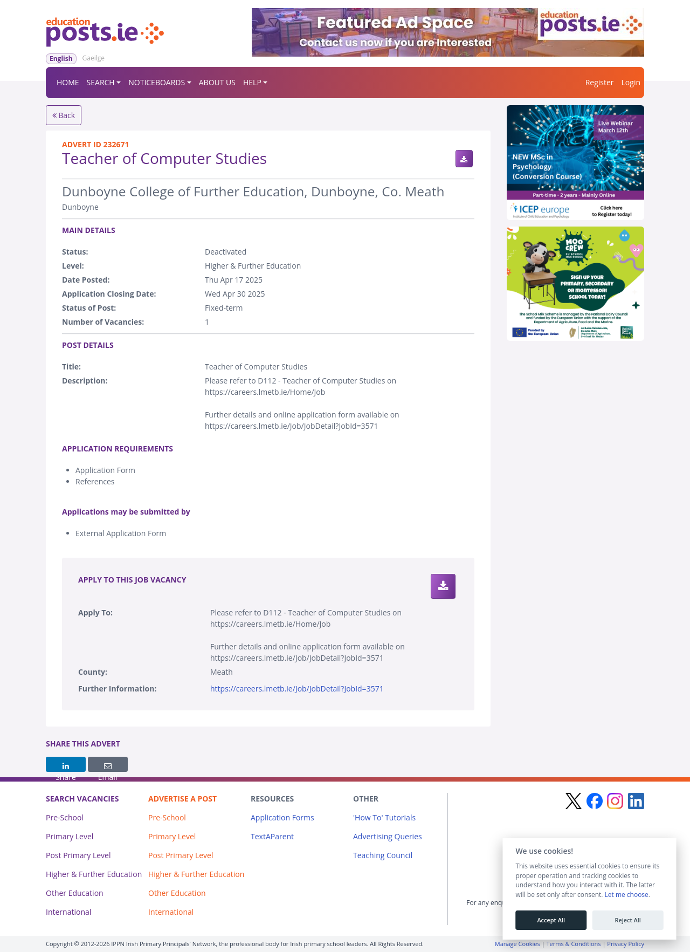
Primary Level (69, 836)
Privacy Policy (625, 944)
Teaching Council (382, 855)
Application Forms (282, 817)
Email (108, 767)
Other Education (75, 893)
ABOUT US (217, 82)
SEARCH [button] (101, 82)
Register (599, 82)
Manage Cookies (517, 944)
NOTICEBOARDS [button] (156, 82)
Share (66, 767)
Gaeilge (93, 58)
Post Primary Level (78, 855)
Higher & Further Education (94, 874)
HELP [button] (252, 82)
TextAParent (272, 836)
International (68, 912)
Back (63, 115)
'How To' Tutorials (384, 817)
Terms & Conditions (574, 944)
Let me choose (626, 895)
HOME (68, 82)
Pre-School (65, 817)
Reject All (627, 920)
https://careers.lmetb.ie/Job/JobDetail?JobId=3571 (297, 688)
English (61, 58)
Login (631, 82)
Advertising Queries (387, 836)
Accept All (551, 920)
